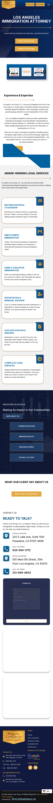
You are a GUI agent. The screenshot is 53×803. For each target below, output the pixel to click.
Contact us (32, 747)
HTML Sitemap (7, 797)
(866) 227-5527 (30, 4)
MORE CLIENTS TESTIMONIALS (26, 494)
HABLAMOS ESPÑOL (26, 447)
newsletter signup (26, 49)
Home (30, 735)
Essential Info (33, 744)
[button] (8, 71)
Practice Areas (33, 741)
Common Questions (26, 426)
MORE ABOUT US (12, 416)
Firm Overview (33, 738)
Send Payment (40, 4)
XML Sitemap (42, 794)
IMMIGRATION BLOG (26, 436)
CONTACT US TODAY (26, 457)
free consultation (26, 41)
